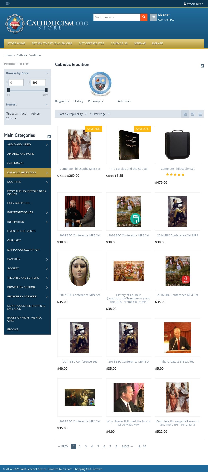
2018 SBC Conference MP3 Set (80, 235)
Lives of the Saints (21, 231)
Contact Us (119, 43)
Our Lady (14, 240)
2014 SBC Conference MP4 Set (128, 361)
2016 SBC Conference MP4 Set (177, 295)
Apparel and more (20, 153)
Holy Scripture (18, 202)
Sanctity (13, 259)
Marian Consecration (23, 249)
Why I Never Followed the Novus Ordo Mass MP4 (129, 423)
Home (8, 55)
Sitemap (140, 43)
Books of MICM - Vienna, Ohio (24, 319)
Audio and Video (19, 144)
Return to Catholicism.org (51, 43)
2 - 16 (142, 446)
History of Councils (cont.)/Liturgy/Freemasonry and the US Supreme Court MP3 (129, 298)
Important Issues (20, 212)
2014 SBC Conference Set (80, 361)
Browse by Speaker (22, 296)
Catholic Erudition (21, 172)
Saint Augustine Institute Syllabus (26, 307)
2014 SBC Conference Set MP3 (177, 235)
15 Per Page (99, 114)
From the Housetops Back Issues (26, 193)
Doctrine (14, 181)
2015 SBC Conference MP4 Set (80, 421)
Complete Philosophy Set (178, 169)
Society (13, 268)
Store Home (16, 43)
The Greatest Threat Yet (177, 361)
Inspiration (15, 221)
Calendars (15, 163)
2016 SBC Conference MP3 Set (128, 235)
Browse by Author (21, 287)
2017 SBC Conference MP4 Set (80, 295)
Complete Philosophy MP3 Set (80, 169)
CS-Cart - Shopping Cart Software (82, 469)
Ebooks (12, 329)
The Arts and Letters (23, 277)
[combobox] (116, 17)
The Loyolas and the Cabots (128, 169)
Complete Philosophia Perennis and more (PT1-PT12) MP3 (177, 423)
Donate (157, 43)
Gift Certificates (91, 43)
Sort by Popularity (72, 114)
